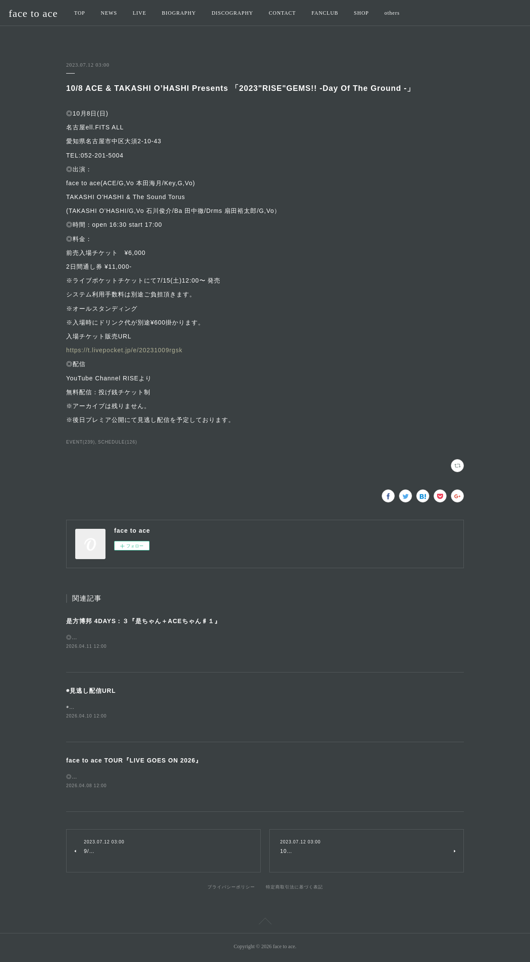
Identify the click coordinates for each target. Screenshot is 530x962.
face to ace (33, 13)
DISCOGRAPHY (232, 13)
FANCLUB (324, 13)
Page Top (265, 925)
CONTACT (282, 13)
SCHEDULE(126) (117, 442)
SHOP (361, 13)
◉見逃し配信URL (91, 691)
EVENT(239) (80, 442)
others (391, 13)
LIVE (139, 13)
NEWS (109, 13)
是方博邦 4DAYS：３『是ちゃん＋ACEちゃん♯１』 (143, 621)
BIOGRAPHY (179, 13)
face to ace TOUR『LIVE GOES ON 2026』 (134, 761)
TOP (79, 13)
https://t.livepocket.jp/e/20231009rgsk (124, 350)
